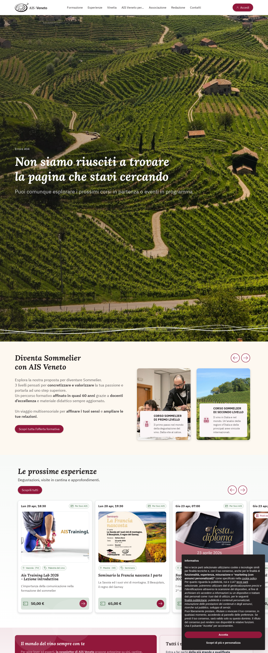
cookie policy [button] (249, 578)
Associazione (157, 7)
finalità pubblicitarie (196, 600)
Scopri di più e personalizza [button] (223, 642)
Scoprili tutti (30, 490)
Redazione (178, 7)
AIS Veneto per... (133, 7)
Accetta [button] (223, 634)
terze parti (242, 581)
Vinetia (112, 7)
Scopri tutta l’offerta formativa (39, 429)
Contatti (195, 7)
